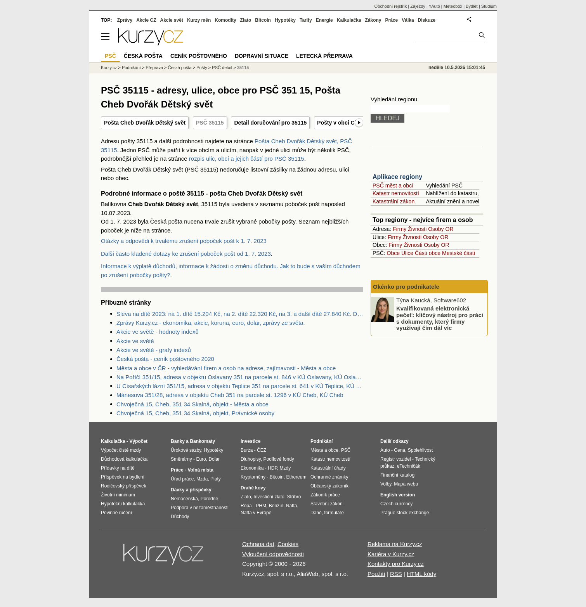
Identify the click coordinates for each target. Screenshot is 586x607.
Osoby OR (440, 229)
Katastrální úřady (328, 468)
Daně (316, 512)
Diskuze (426, 20)
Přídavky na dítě (118, 468)
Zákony (373, 20)
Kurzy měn (199, 20)
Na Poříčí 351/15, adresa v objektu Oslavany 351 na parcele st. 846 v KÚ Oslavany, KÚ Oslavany (239, 377)
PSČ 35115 (210, 123)
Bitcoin (263, 20)
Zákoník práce (325, 495)
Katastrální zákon (393, 201)
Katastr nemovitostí (396, 193)
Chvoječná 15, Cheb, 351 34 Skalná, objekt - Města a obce (192, 404)
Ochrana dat (258, 544)
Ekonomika (252, 468)
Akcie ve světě (135, 341)
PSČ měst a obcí (393, 185)
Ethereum (296, 477)
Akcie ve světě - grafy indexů (153, 350)
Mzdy (285, 468)
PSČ (110, 56)
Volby (385, 484)
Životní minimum (118, 495)
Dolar (214, 459)
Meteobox (453, 6)
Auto (385, 450)
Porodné (209, 498)
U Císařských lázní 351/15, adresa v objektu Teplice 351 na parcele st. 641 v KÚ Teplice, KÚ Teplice (239, 386)
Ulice (407, 253)
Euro (201, 459)
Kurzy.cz (109, 67)
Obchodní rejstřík (390, 6)
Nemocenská (184, 498)
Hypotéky (285, 20)
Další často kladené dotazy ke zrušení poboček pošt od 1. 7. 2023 (186, 253)
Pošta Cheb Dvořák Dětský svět (145, 123)
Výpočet (138, 441)
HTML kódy (421, 574)
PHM (261, 505)
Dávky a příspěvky (191, 490)
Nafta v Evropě (256, 512)
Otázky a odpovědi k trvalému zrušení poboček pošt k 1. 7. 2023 (184, 241)
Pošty (201, 67)
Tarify (306, 20)
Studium (489, 6)
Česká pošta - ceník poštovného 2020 (165, 359)
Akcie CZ (146, 20)
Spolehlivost (420, 450)
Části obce (427, 253)
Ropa (246, 505)
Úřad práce (182, 479)
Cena (399, 450)
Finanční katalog (397, 475)
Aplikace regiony (397, 176)
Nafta (291, 505)
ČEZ (261, 450)
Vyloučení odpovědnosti (273, 554)
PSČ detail (222, 67)
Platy (215, 479)
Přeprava (154, 67)
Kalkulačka (349, 20)
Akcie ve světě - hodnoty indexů (157, 331)
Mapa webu (406, 484)
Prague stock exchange (404, 512)
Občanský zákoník (329, 486)
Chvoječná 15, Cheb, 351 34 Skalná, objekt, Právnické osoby (195, 413)
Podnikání (131, 67)
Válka (408, 20)
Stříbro (294, 496)
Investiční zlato (268, 496)
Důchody (180, 516)
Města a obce (324, 450)
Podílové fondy (278, 459)
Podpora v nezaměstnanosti (200, 507)
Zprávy (124, 20)
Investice (250, 441)
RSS (396, 574)
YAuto (434, 6)
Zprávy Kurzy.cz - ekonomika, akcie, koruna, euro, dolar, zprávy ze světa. (210, 322)
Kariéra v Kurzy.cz (391, 554)
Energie (324, 20)
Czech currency (396, 503)
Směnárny (181, 459)
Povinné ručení (116, 512)
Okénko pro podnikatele (406, 286)
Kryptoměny (253, 477)
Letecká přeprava (324, 56)
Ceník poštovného (198, 56)
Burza (247, 450)
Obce (393, 253)
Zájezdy (417, 6)
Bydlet (472, 6)
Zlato (245, 20)
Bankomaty (202, 441)
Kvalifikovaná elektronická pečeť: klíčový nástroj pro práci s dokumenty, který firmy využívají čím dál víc (439, 318)
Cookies (287, 544)
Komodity (225, 20)
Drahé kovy (253, 488)
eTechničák (408, 466)
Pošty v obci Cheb (340, 123)
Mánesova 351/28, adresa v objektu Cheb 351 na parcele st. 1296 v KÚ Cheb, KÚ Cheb (229, 395)
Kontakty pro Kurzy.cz (396, 563)
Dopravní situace (261, 56)
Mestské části (458, 253)
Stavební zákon (326, 503)
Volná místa (200, 470)
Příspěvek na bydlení (122, 477)
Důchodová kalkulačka (124, 459)
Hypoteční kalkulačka (123, 503)
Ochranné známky (329, 477)
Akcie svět (171, 20)
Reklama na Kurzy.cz (395, 544)
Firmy (399, 229)
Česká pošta (180, 67)
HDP (272, 468)
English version (397, 495)
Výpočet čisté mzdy (121, 450)
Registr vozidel (395, 459)
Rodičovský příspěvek (123, 486)
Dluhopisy (251, 459)
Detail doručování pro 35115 (270, 123)
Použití (376, 574)
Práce (391, 20)
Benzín (276, 505)
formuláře (334, 512)
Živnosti (417, 229)
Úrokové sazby (186, 450)
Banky (178, 441)
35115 (243, 67)
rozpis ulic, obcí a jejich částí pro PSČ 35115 (246, 158)
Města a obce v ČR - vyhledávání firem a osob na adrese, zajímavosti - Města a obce (226, 368)
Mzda (202, 479)
